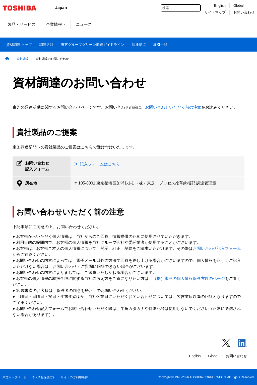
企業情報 (56, 24)
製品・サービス (22, 24)
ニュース (84, 24)
